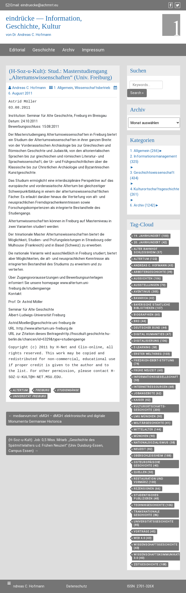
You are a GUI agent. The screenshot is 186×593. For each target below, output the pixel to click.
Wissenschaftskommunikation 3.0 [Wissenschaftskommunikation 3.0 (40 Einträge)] (159, 556)
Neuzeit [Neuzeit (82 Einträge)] (143, 449)
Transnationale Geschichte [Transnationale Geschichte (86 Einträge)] (147, 513)
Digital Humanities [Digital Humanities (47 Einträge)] (152, 334)
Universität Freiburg (29, 394)
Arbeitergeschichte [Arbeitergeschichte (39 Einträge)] (153, 272)
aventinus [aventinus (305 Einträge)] (146, 291)
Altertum (20, 388)
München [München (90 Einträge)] (144, 436)
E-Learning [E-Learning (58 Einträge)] (145, 347)
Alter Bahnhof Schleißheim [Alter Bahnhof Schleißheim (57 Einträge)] (148, 250)
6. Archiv (142, 205)
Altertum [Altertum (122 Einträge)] (145, 259)
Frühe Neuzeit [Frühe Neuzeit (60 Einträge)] (148, 370)
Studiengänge (68, 388)
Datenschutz (76, 586)
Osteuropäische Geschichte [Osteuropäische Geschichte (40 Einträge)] (147, 464)
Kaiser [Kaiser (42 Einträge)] (142, 400)
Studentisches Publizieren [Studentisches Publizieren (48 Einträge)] (146, 497)
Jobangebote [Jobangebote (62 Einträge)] (148, 393)
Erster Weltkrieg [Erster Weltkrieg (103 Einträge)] (152, 354)
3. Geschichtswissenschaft (152, 175)
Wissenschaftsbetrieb (92, 88)
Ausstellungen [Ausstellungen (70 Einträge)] (149, 285)
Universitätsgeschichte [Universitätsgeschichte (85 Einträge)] (153, 523)
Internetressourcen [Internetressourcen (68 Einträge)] (154, 386)
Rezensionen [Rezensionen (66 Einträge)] (147, 488)
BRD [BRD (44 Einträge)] (140, 321)
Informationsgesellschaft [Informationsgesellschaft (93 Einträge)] (156, 378)
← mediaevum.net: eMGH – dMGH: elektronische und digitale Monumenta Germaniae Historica (56, 417)
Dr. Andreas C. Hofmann (25, 586)
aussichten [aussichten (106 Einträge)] (147, 278)
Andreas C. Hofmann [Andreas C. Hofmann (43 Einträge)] (153, 265)
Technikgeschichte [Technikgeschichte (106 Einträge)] (153, 505)
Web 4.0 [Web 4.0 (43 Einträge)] (143, 538)
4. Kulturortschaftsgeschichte (154, 192)
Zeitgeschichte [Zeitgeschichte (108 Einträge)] (150, 564)
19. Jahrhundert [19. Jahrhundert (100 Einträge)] (151, 235)
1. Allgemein (63, 88)
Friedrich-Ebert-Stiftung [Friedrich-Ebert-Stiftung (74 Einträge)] (154, 362)
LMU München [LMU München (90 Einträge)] (148, 416)
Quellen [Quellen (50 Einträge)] (143, 472)
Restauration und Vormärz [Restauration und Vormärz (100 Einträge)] (148, 480)
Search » (137, 93)
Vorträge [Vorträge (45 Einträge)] (144, 531)
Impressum (93, 49)
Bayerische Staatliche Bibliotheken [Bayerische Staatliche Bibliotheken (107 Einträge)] (152, 306)
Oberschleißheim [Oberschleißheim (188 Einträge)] (152, 455)
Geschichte (43, 49)
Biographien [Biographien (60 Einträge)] (147, 314)
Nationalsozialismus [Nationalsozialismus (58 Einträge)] (154, 442)
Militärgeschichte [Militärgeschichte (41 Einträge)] (152, 423)
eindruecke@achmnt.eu (39, 5)
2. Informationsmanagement (153, 159)
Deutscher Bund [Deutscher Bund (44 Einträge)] (150, 327)
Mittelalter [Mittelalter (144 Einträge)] (147, 429)
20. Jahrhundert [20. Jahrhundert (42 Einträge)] (150, 242)
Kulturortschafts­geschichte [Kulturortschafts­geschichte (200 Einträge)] (149, 408)
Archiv (68, 49)
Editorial (17, 49)
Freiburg (42, 388)
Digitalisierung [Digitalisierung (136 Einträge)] (150, 340)
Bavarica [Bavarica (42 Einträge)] (144, 298)
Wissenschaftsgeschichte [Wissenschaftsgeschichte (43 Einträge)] (155, 546)
